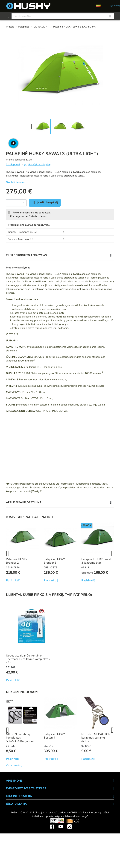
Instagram (69, 824)
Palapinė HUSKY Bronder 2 (16, 561)
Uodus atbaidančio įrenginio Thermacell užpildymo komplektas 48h (28, 659)
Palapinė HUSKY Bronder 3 (54, 561)
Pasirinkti (14, 581)
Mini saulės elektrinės (98, 821)
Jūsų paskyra (16, 804)
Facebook (52, 824)
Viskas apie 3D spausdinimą (27, 821)
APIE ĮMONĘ (14, 781)
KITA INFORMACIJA (19, 796)
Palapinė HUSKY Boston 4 (54, 735)
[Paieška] (63, 16)
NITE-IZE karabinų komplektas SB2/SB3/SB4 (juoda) (20, 737)
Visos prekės (15, 765)
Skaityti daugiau (15, 182)
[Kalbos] (99, 6)
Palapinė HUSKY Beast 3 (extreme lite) (96, 561)
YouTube (61, 824)
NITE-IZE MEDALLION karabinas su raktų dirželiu (95, 737)
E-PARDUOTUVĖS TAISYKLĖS (26, 788)
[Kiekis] (16, 203)
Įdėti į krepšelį (44, 202)
